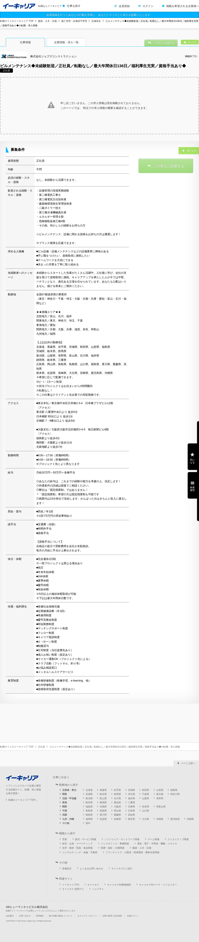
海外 (88, 823)
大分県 (145, 819)
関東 (64, 794)
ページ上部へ (188, 763)
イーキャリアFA (70, 884)
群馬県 (117, 794)
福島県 (173, 790)
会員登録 (124, 6)
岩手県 (117, 790)
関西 (64, 806)
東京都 (159, 794)
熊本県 (131, 819)
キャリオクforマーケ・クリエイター (158, 884)
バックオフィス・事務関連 (115, 843)
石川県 (117, 798)
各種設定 (67, 868)
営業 (64, 839)
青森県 (103, 790)
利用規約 (40, 916)
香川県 (103, 814)
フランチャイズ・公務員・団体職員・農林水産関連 (132, 852)
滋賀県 (89, 806)
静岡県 (103, 802)
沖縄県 (190, 819)
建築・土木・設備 (47, 21)
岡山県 (117, 810)
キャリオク (93, 884)
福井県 (131, 798)
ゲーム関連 (153, 839)
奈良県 (145, 806)
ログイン (148, 6)
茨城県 (89, 794)
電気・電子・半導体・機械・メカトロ (157, 843)
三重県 (131, 802)
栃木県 (103, 794)
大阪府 (117, 806)
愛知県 (117, 802)
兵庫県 (131, 806)
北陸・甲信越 (69, 798)
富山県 (103, 798)
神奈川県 (175, 794)
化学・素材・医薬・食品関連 (77, 848)
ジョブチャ (98, 889)
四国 (64, 814)
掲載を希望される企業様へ (182, 6)
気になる (192, 461)
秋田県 (145, 790)
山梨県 (145, 798)
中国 (64, 810)
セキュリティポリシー (87, 916)
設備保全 (96, 21)
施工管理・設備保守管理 (74, 21)
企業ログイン (133, 916)
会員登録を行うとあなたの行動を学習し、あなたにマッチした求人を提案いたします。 (99, 14)
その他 (65, 823)
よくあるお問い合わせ (91, 868)
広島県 (131, 810)
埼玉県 (131, 794)
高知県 (131, 814)
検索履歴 (192, 489)
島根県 (103, 810)
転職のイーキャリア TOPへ (22, 800)
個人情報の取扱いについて (60, 916)
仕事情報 (25, 42)
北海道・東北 (69, 790)
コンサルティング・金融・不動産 (79, 852)
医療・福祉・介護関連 (112, 848)
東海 (64, 802)
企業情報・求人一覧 (66, 42)
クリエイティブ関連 (178, 839)
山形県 (159, 790)
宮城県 (131, 790)
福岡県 (89, 819)
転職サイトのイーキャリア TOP (17, 21)
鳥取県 (89, 810)
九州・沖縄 (68, 819)
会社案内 (10, 916)
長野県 (159, 798)
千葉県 (145, 794)
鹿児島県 (175, 819)
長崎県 (117, 819)
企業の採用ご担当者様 (112, 916)
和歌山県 (161, 806)
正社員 (41, 746)
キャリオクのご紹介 (121, 868)
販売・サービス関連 (85, 839)
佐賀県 (103, 819)
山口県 (145, 810)
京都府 (103, 806)
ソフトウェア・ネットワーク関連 (121, 839)
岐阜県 (89, 802)
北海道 (89, 790)
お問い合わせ (25, 916)
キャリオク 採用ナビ (73, 889)
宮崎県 (159, 819)
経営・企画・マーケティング (77, 843)
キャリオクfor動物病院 (119, 884)
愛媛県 (117, 814)
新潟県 (89, 798)
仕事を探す (74, 5)
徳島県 (89, 814)
